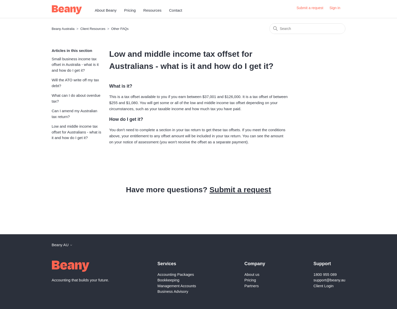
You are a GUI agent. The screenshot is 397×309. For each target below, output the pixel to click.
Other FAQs (120, 29)
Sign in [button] (334, 8)
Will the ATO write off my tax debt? (75, 83)
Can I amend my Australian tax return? (74, 114)
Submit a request (309, 8)
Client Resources (92, 29)
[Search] (307, 29)
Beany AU (62, 245)
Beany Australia (63, 29)
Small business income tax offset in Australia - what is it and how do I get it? (75, 64)
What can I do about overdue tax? (76, 98)
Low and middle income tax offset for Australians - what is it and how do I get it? (76, 132)
